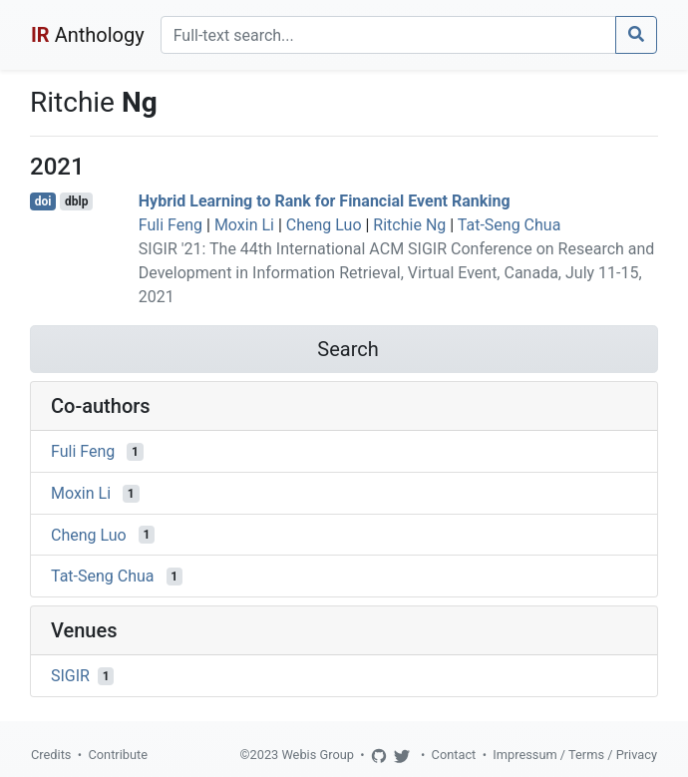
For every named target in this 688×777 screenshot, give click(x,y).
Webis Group (317, 754)
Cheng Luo (324, 224)
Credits (51, 754)
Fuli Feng (170, 224)
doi (43, 201)
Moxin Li (244, 224)
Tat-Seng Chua (509, 224)
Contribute (118, 754)
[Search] (388, 35)
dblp (76, 201)
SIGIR (70, 675)
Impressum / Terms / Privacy (575, 754)
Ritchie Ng (409, 224)
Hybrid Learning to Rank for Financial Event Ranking (325, 201)
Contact (454, 754)
